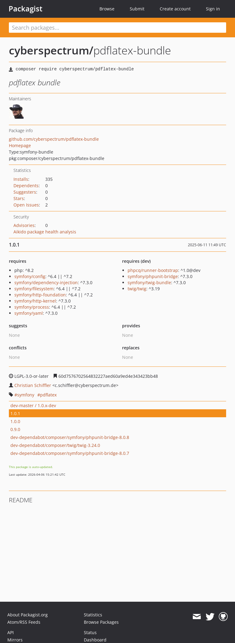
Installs (20, 179)
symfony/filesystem (34, 289)
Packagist (26, 8)
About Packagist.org (27, 615)
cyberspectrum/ (51, 50)
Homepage (20, 145)
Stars (18, 198)
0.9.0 (15, 429)
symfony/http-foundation (40, 295)
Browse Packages (101, 622)
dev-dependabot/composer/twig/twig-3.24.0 (55, 445)
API (10, 632)
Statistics (93, 615)
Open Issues (26, 205)
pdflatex (48, 395)
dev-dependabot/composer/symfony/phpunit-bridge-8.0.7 (69, 453)
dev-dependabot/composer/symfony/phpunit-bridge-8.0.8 (69, 437)
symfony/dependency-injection (46, 282)
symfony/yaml (28, 313)
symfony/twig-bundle (149, 282)
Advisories (24, 225)
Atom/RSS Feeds (23, 622)
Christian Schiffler (32, 385)
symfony (25, 395)
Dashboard (95, 640)
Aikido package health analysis (44, 232)
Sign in (213, 9)
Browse (106, 9)
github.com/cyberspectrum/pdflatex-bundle (54, 139)
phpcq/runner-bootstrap (153, 270)
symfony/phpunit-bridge (153, 276)
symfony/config (29, 276)
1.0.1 (15, 413)
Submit (137, 9)
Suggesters (24, 192)
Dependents (26, 185)
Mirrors (15, 640)
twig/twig (137, 289)
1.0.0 (15, 421)
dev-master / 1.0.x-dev (33, 405)
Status (90, 632)
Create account (175, 9)
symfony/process (31, 307)
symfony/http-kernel (35, 301)
